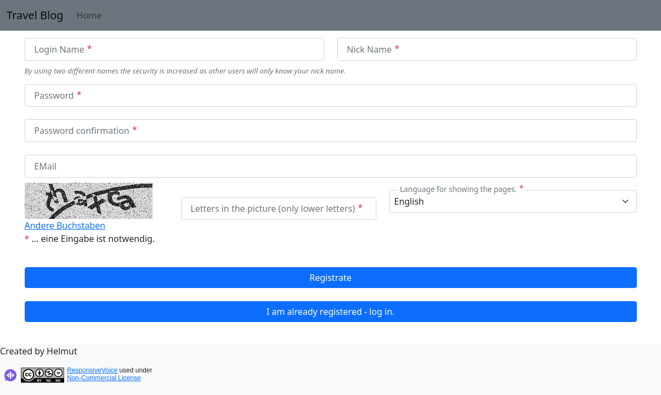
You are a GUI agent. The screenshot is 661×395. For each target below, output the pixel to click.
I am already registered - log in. (331, 312)
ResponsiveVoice (92, 370)
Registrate (330, 278)
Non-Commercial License (104, 378)
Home (89, 15)
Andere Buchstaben (65, 225)
